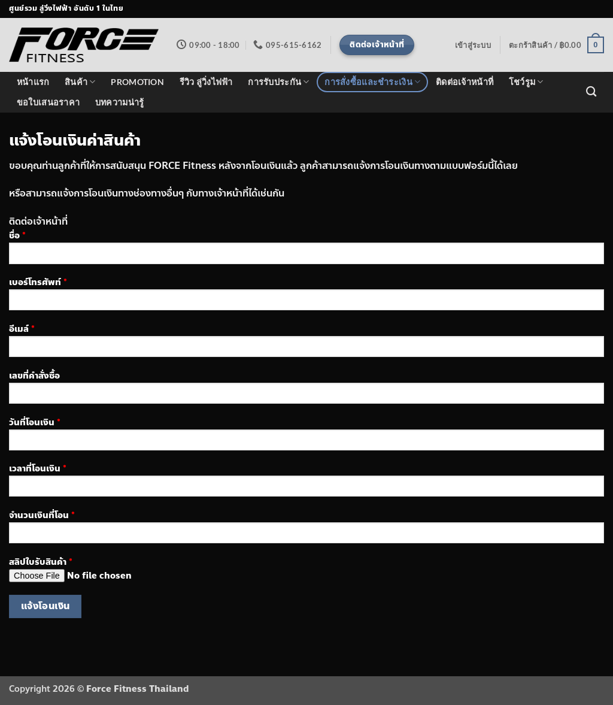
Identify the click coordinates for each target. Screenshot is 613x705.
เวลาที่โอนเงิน (306, 483)
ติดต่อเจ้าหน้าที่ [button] (38, 221)
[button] (473, 45)
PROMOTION (137, 82)
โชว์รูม (526, 81)
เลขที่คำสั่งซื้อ (306, 390)
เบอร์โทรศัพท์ (306, 297)
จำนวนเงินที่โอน (306, 530)
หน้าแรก (33, 82)
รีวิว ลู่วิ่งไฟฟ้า (206, 82)
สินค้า (80, 81)
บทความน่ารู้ (119, 102)
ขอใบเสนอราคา (48, 102)
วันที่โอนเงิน (306, 437)
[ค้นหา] (591, 91)
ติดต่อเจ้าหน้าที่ (464, 82)
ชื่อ (306, 250)
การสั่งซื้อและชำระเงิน (372, 81)
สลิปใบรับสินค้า (306, 573)
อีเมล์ (306, 343)
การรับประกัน (278, 81)
